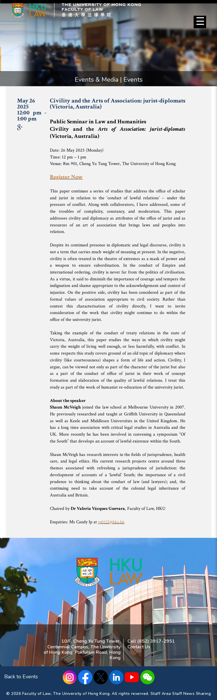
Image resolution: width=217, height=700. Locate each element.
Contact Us (138, 647)
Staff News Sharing (191, 693)
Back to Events (21, 676)
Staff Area (161, 693)
